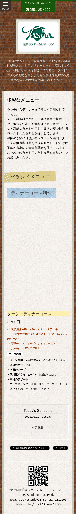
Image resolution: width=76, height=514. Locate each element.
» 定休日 (38, 427)
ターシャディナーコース (29, 314)
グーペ (36, 504)
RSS (58, 504)
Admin (48, 504)
